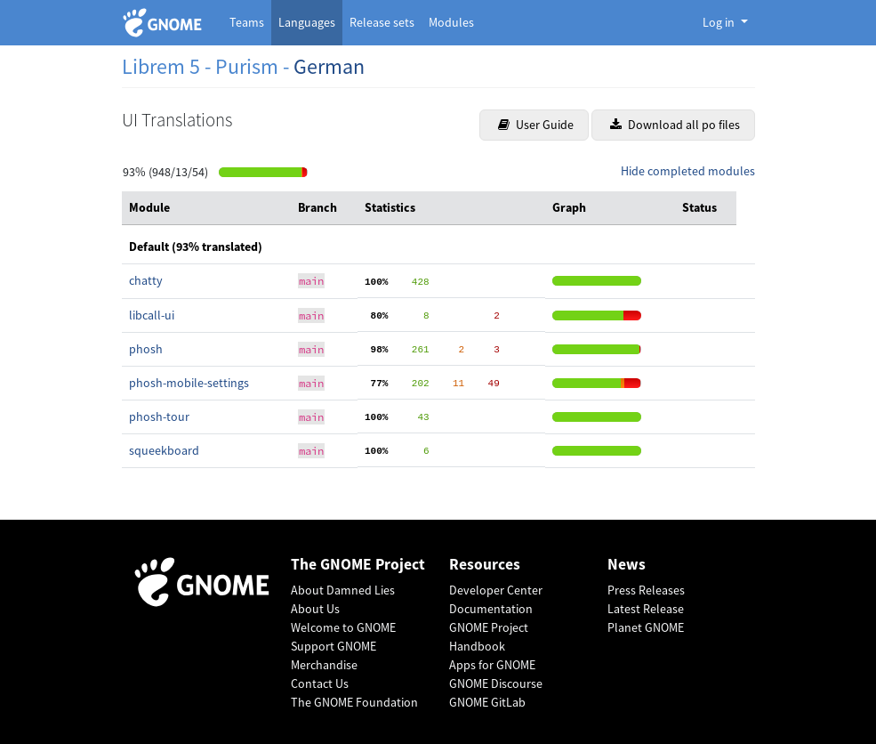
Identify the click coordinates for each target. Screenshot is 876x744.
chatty (146, 280)
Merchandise (324, 665)
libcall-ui (151, 315)
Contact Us (320, 683)
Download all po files (675, 125)
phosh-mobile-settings (189, 383)
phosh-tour (159, 416)
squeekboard (164, 450)
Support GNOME (333, 646)
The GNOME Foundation (354, 702)
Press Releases (646, 590)
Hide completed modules (688, 171)
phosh (146, 349)
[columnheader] (206, 208)
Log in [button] (720, 22)
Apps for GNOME (492, 665)
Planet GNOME (645, 627)
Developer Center (495, 590)
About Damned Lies (343, 590)
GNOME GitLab (487, 702)
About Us (315, 609)
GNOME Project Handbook (488, 636)
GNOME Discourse (495, 683)
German (329, 66)
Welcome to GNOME (343, 627)
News (626, 564)
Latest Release (645, 609)
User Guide (536, 125)
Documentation (491, 609)
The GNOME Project (358, 564)
